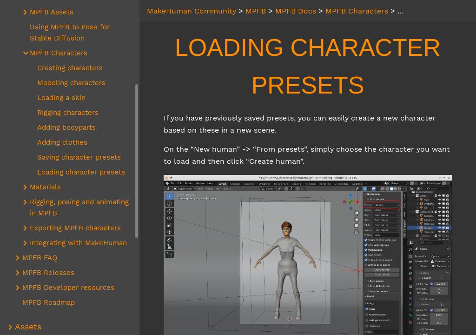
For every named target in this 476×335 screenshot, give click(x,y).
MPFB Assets (51, 12)
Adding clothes (62, 142)
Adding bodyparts (66, 127)
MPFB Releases (48, 272)
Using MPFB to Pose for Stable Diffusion (70, 32)
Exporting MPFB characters (75, 228)
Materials (45, 187)
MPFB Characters (58, 53)
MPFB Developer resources (68, 287)
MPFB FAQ (39, 258)
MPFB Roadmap (48, 302)
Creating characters (70, 68)
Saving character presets (79, 157)
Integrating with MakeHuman (78, 243)
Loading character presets (81, 172)
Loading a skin (61, 98)
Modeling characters (71, 83)
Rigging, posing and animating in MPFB (79, 207)
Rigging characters (68, 112)
